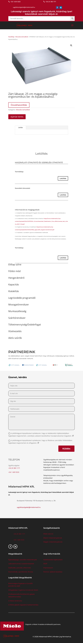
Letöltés (63, 178)
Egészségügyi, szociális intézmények (22, 560)
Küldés (66, 448)
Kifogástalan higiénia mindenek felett (23, 590)
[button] (71, 45)
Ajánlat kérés (16, 116)
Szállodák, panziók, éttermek (19, 568)
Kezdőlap (11, 37)
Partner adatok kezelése (52, 572)
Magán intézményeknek (52, 542)
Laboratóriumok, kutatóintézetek (21, 564)
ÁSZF (45, 564)
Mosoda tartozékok (21, 37)
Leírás (20, 127)
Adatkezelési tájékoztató (52, 560)
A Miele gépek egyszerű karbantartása (23, 605)
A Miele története (15, 601)
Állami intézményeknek (52, 538)
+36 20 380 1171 (14, 468)
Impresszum (48, 568)
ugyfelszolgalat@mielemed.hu (29, 507)
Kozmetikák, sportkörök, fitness (20, 572)
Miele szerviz (48, 534)
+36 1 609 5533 (13, 472)
